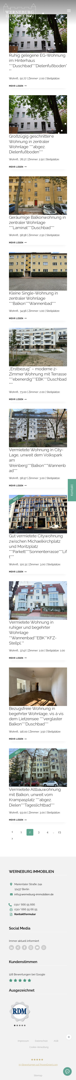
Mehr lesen (18, 86)
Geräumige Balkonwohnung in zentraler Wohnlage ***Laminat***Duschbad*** (37, 222)
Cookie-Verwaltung (38, 1047)
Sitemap (38, 1075)
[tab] (14, 1025)
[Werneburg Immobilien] (20, 11)
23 (59, 832)
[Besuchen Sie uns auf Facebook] (11, 947)
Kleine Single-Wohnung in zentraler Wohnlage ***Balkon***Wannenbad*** (33, 298)
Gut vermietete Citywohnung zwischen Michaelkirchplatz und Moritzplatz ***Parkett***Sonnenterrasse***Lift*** (38, 546)
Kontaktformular (25, 914)
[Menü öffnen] (68, 10)
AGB (56, 1041)
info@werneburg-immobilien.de (34, 894)
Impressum (23, 1041)
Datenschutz (41, 1041)
